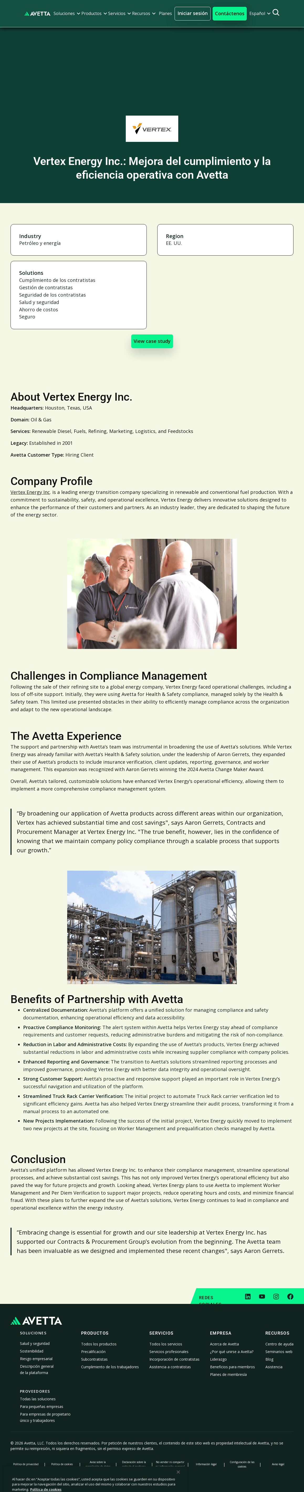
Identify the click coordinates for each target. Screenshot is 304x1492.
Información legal (206, 1464)
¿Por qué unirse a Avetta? (231, 1351)
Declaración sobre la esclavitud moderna (134, 1464)
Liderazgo (218, 1359)
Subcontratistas (94, 1359)
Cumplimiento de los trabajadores (110, 1366)
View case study (152, 341)
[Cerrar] (178, 1484)
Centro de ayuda (279, 1343)
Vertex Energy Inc (30, 492)
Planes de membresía (228, 1374)
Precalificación (93, 1351)
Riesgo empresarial (36, 1358)
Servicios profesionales (168, 1351)
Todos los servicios (165, 1343)
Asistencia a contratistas (170, 1366)
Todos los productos (99, 1343)
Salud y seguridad (35, 1343)
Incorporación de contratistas (174, 1359)
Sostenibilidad (31, 1351)
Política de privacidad (26, 1464)
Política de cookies (62, 1464)
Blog (269, 1359)
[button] (67, 13)
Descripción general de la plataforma (37, 1369)
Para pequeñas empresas (41, 1406)
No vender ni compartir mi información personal (170, 1464)
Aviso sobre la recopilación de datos (97, 1464)
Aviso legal (278, 1464)
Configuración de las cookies (242, 1464)
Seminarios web (278, 1351)
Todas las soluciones (38, 1398)
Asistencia (273, 1366)
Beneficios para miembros (232, 1366)
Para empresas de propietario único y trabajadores (45, 1417)
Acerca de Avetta (224, 1343)
